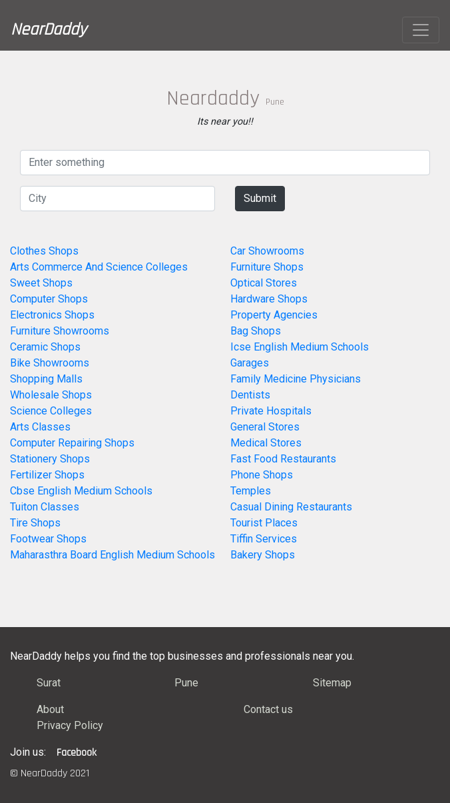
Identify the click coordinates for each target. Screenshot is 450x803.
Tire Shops (35, 522)
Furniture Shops (267, 267)
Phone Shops (261, 474)
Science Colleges (51, 410)
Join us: (28, 752)
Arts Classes (40, 426)
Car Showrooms (267, 251)
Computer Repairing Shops (72, 442)
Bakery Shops (262, 554)
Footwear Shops (48, 538)
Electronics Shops (52, 315)
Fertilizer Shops (47, 474)
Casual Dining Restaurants (291, 506)
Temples (250, 490)
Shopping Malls (46, 379)
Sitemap (332, 682)
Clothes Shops (44, 251)
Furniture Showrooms (59, 331)
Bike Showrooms (49, 363)
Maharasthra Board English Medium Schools (112, 554)
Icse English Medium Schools (299, 347)
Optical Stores (263, 283)
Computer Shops (49, 299)
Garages (249, 363)
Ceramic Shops (45, 347)
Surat (49, 682)
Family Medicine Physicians (295, 379)
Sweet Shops (41, 283)
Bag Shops (255, 331)
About (50, 709)
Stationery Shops (50, 458)
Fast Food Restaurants (283, 458)
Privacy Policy (70, 725)
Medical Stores (266, 442)
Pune (186, 682)
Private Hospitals (271, 410)
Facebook (77, 753)
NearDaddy (49, 30)
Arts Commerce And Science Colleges (99, 267)
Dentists (250, 395)
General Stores (265, 426)
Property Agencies (274, 315)
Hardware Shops (269, 299)
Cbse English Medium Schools (81, 490)
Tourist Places (264, 522)
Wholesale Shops (51, 395)
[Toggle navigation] (420, 30)
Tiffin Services (263, 538)
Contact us (268, 709)
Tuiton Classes (44, 506)
